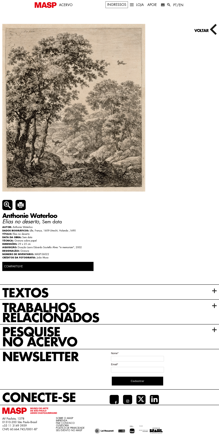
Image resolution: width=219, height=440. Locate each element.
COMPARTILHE (13, 266)
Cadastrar (137, 381)
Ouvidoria (62, 425)
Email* (114, 364)
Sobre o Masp (64, 418)
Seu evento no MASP (69, 430)
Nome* (114, 353)
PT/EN (178, 5)
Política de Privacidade (70, 428)
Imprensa (61, 420)
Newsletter (40, 357)
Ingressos (116, 4)
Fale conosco (65, 423)
